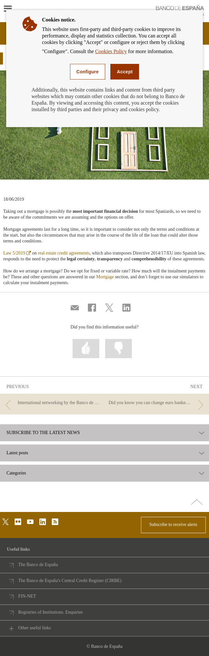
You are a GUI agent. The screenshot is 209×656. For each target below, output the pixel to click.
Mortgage (105, 276)
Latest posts (17, 453)
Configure (88, 71)
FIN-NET (27, 596)
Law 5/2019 (17, 253)
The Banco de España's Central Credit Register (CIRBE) (69, 580)
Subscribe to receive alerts (173, 524)
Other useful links (34, 627)
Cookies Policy (111, 51)
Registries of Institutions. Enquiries (50, 612)
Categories (16, 473)
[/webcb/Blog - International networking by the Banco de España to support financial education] (52, 403)
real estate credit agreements (64, 253)
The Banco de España (38, 564)
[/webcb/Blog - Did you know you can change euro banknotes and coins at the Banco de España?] (157, 403)
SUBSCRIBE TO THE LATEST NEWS (43, 432)
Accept (124, 71)
